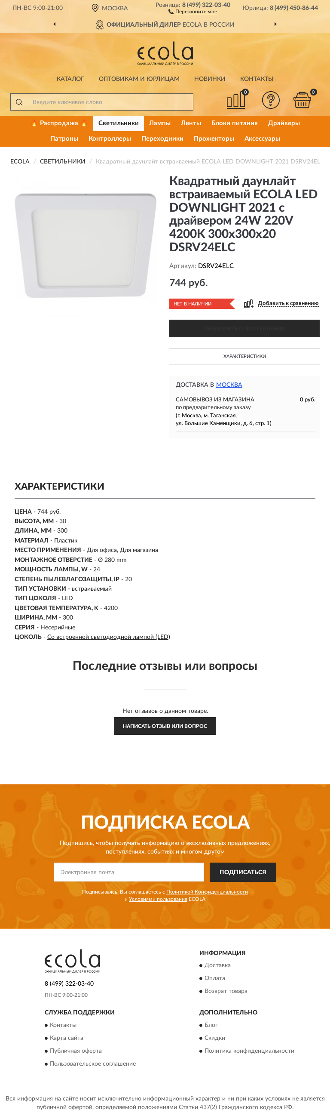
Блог (211, 1025)
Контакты (257, 79)
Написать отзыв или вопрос (165, 726)
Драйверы (284, 123)
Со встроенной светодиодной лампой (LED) (108, 637)
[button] (192, 11)
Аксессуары (262, 139)
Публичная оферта (76, 1051)
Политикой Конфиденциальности (207, 891)
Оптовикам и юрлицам (139, 79)
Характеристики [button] (244, 356)
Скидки (215, 1038)
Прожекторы (214, 139)
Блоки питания (234, 123)
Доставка (218, 966)
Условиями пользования (158, 899)
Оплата (215, 979)
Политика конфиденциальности (249, 1051)
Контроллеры (110, 139)
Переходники (162, 139)
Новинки (210, 79)
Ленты (191, 123)
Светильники (118, 123)
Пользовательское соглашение (93, 1064)
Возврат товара (226, 992)
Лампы (160, 123)
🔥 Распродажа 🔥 (59, 123)
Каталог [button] (70, 79)
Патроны (64, 139)
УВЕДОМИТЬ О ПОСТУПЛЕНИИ (245, 328)
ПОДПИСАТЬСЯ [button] (243, 872)
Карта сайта (66, 1038)
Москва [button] (229, 385)
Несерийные (57, 628)
